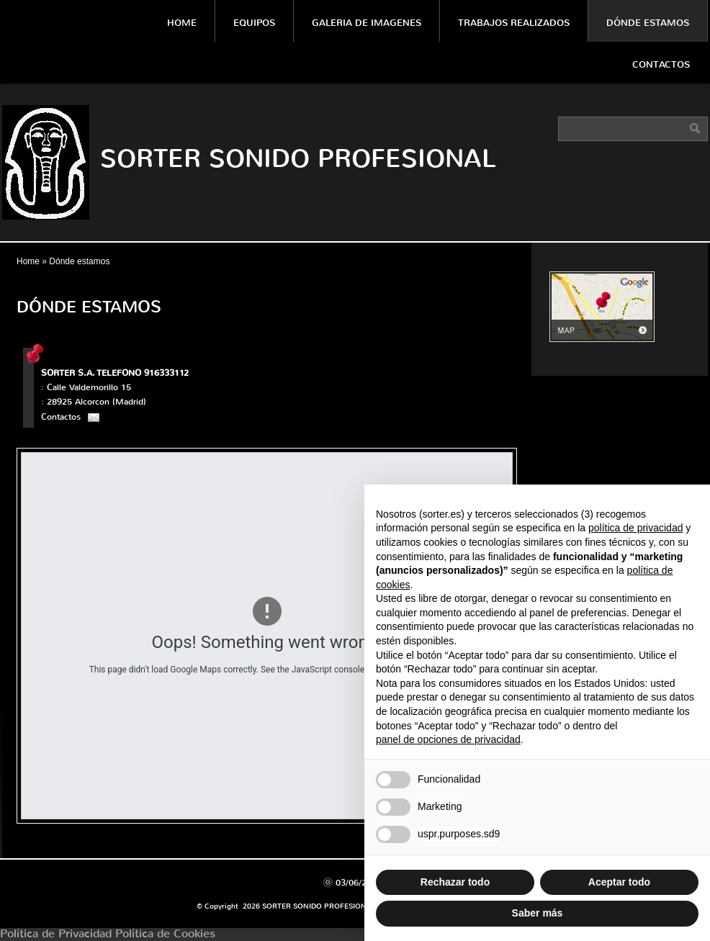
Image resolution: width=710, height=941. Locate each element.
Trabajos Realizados (514, 23)
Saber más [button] (537, 913)
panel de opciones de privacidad (448, 739)
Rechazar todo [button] (455, 882)
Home (182, 23)
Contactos (661, 64)
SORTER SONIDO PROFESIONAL (298, 159)
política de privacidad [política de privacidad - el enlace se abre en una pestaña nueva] (635, 527)
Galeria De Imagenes (366, 23)
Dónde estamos (647, 23)
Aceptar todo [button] (619, 882)
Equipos (254, 23)
